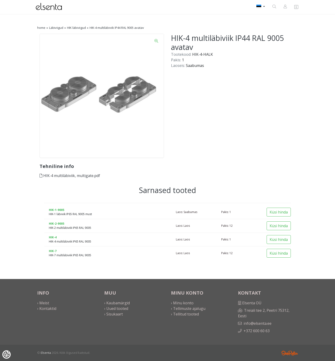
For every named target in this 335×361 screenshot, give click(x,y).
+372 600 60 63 (257, 330)
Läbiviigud (56, 28)
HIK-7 (53, 251)
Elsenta (46, 353)
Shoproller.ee (289, 353)
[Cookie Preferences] (6, 354)
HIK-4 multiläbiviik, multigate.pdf (70, 175)
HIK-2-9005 (56, 223)
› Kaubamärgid (117, 302)
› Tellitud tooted (185, 314)
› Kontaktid (46, 308)
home (41, 28)
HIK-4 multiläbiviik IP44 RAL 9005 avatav (117, 28)
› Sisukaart (113, 314)
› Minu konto (182, 302)
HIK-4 (53, 237)
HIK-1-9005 (56, 209)
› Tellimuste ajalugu (188, 308)
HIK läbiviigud (76, 28)
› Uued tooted (116, 308)
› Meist (43, 302)
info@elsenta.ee (257, 323)
